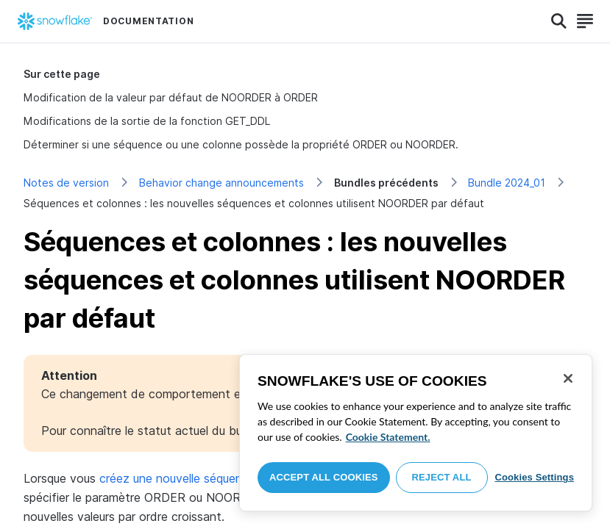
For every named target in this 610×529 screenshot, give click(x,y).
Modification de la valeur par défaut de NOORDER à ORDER (171, 97)
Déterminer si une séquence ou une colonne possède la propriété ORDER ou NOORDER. (241, 144)
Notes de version (66, 182)
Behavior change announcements (221, 182)
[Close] (568, 378)
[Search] (559, 21)
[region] (415, 432)
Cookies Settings (534, 477)
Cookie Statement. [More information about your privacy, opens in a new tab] (388, 437)
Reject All (442, 477)
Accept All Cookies (323, 477)
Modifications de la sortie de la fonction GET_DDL (147, 121)
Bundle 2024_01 (506, 182)
